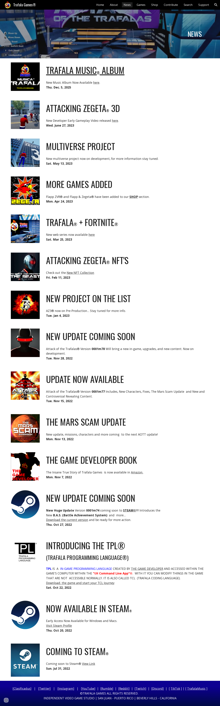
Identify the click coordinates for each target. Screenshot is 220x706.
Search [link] (188, 5)
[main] (194, 34)
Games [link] (141, 5)
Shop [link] (154, 5)
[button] (216, 5)
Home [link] (100, 5)
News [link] (127, 5)
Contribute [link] (171, 5)
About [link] (114, 5)
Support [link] (203, 5)
